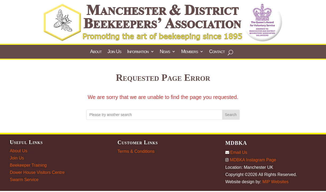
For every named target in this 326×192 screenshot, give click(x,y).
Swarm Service (24, 179)
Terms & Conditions (135, 151)
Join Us (17, 158)
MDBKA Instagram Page (250, 160)
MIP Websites (275, 181)
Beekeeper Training (28, 165)
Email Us (236, 152)
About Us (18, 151)
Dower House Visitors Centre (37, 172)
